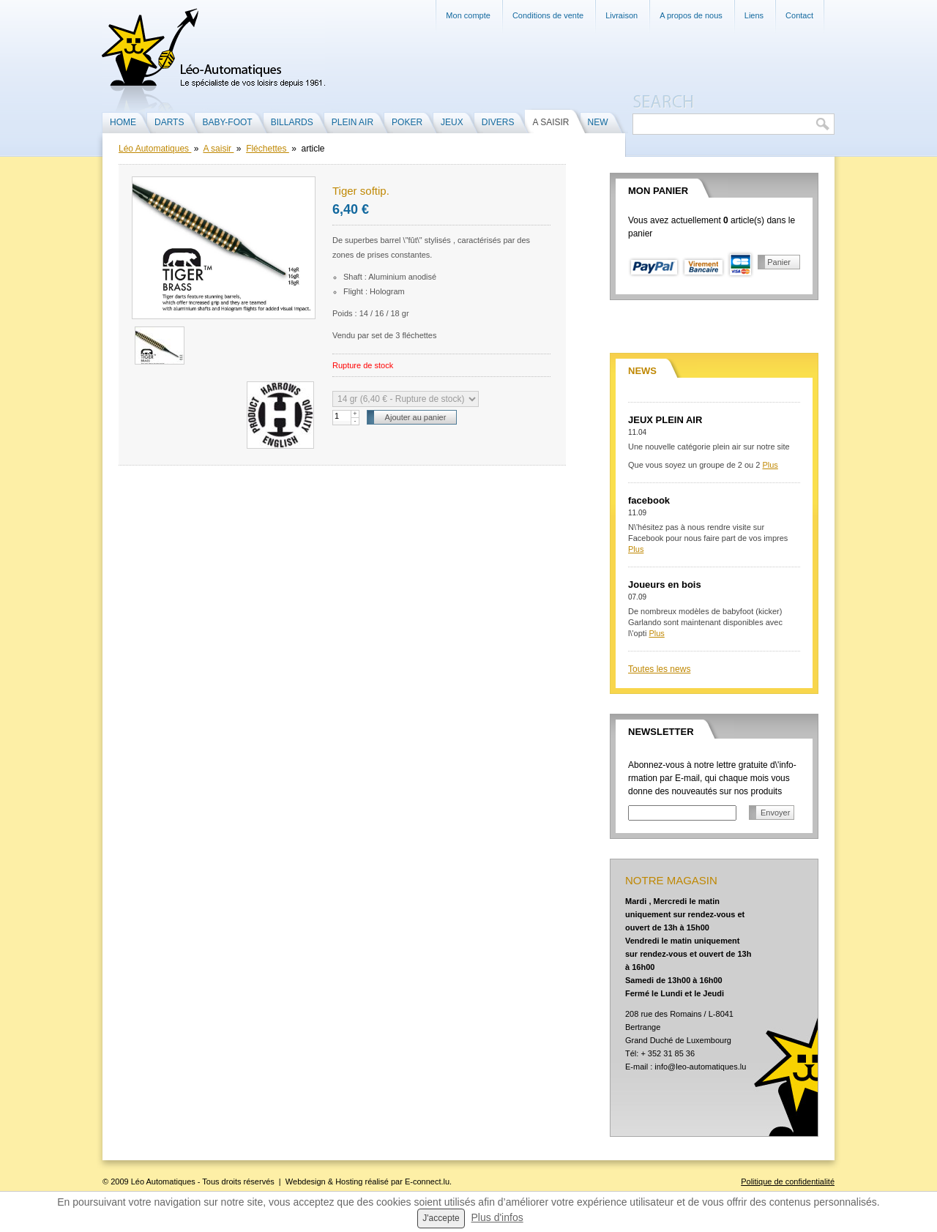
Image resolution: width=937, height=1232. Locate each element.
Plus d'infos (497, 1217)
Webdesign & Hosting (324, 1181)
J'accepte (440, 1218)
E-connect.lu (427, 1181)
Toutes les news (659, 669)
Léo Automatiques (155, 148)
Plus (769, 464)
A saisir (218, 148)
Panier (779, 262)
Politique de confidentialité (788, 1181)
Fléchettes (267, 148)
